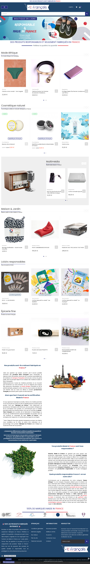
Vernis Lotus (65, 144)
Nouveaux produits (51, 528)
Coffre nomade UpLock (75, 191)
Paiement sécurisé (36, 541)
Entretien (4, 245)
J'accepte (8, 559)
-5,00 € (5, 114)
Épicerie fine (8, 311)
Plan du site (34, 538)
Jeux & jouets (5, 298)
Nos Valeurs (34, 535)
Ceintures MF (35, 89)
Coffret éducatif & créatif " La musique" (70, 301)
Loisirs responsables (13, 261)
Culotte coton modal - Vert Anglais (12, 91)
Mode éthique (9, 52)
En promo (49, 535)
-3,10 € (34, 114)
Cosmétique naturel (13, 105)
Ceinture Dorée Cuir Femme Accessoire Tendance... (40, 92)
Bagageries (65, 89)
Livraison (48, 541)
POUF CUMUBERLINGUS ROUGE (40, 247)
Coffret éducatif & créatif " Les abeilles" (41, 301)
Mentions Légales (36, 532)
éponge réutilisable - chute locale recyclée (12, 248)
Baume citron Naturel (8, 144)
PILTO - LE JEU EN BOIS (8, 300)
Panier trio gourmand (8, 350)
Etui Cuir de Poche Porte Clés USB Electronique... (54, 192)
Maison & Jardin (10, 209)
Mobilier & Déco (36, 245)
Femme (4, 89)
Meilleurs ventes (50, 532)
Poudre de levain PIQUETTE (39, 350)
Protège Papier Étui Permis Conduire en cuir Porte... (73, 92)
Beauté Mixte (65, 142)
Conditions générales (37, 528)
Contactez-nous (51, 538)
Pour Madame (5, 142)
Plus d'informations (8, 562)
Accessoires (71, 189)
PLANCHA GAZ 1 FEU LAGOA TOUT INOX (73, 247)
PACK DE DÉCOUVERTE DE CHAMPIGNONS (69, 350)
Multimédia (53, 161)
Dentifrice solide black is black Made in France (43, 144)
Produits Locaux (6, 348)
